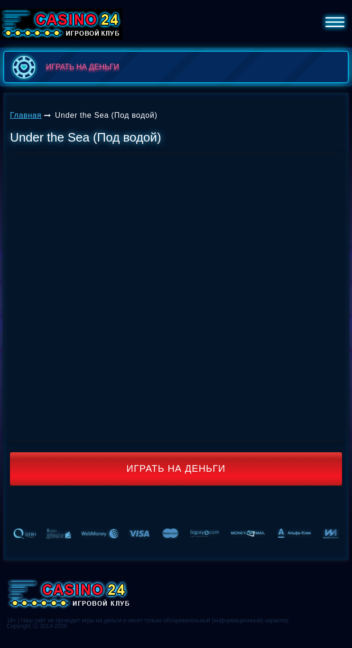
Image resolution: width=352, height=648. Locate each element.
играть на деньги (64, 67)
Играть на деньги (176, 468)
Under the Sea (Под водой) (106, 115)
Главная (26, 115)
